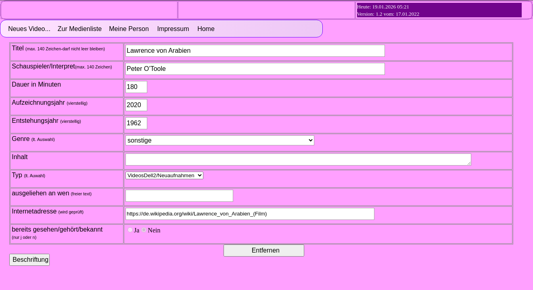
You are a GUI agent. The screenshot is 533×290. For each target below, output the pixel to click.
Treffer (164, 175)
